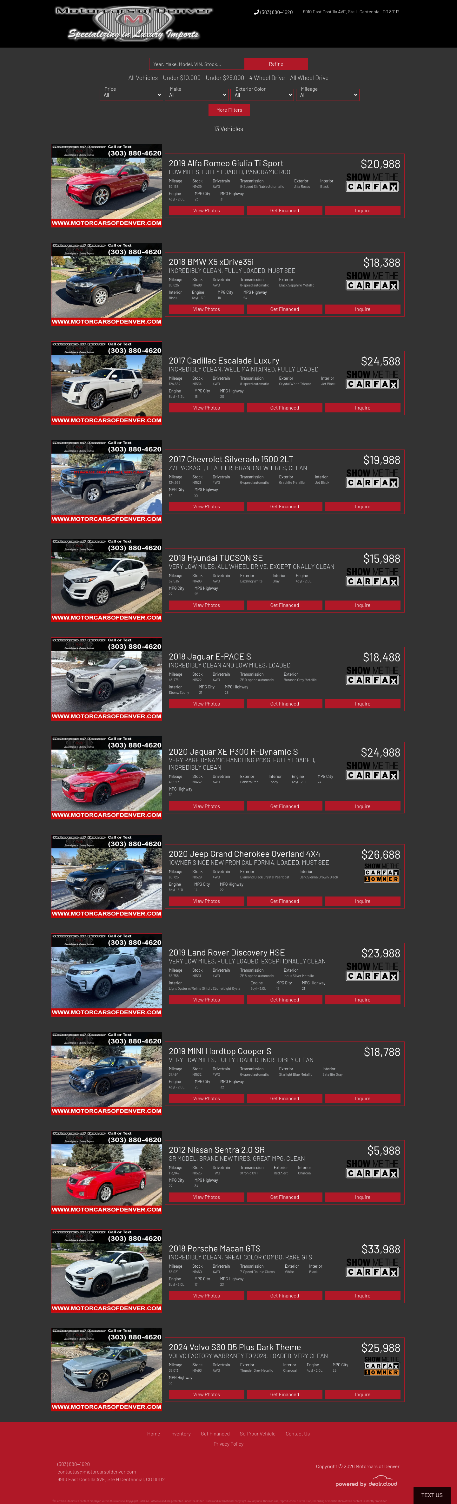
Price (110, 96)
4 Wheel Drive (267, 77)
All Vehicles (143, 77)
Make (176, 96)
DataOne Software (150, 1501)
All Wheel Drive (309, 77)
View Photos (206, 210)
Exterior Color (250, 96)
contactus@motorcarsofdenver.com (96, 1471)
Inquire (362, 210)
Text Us (432, 1495)
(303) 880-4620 (273, 12)
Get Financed (284, 210)
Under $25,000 (225, 77)
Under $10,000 (182, 77)
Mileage (309, 96)
